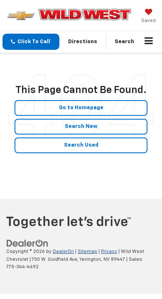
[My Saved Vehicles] (148, 16)
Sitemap (87, 251)
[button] (30, 42)
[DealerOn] (27, 243)
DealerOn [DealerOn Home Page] (63, 251)
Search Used (81, 145)
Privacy (109, 251)
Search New (81, 126)
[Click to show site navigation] (149, 42)
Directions (82, 41)
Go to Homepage (81, 107)
